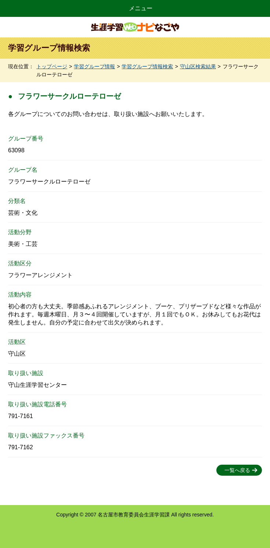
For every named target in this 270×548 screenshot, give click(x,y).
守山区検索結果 (198, 66)
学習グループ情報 (94, 66)
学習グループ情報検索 (147, 66)
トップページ (51, 66)
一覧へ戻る (237, 470)
